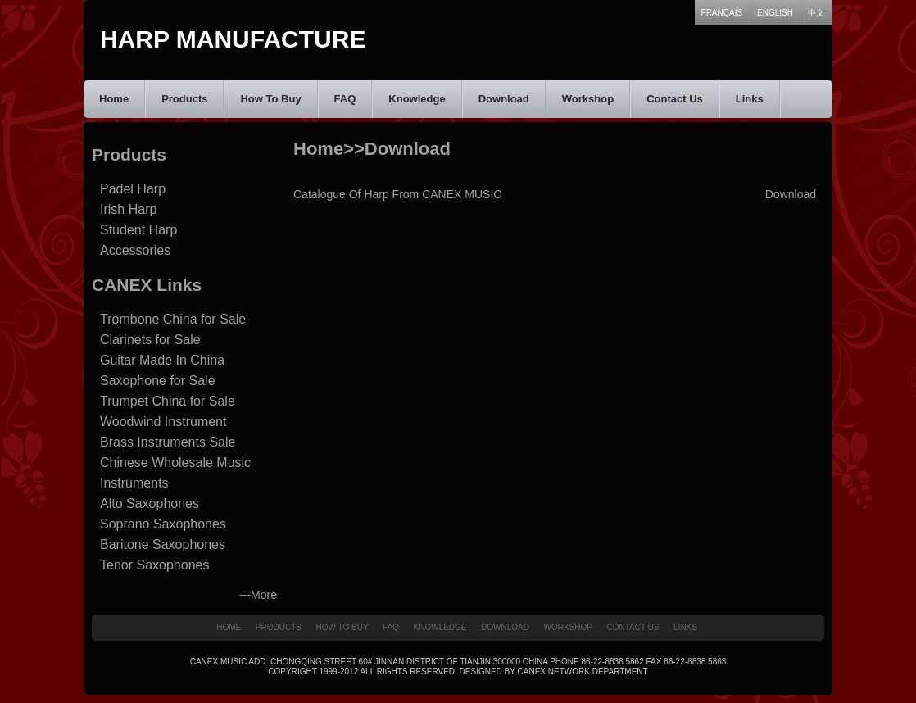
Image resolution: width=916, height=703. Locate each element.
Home (114, 99)
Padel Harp (133, 189)
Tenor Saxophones (154, 565)
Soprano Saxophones (163, 524)
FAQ (345, 99)
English (775, 12)
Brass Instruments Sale (167, 442)
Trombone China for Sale (173, 319)
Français (722, 12)
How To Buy (270, 99)
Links (750, 99)
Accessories (135, 250)
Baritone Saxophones (162, 544)
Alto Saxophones (149, 503)
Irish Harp (128, 209)
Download (503, 99)
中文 (816, 12)
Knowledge (416, 99)
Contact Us (674, 99)
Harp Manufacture (232, 38)
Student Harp (138, 230)
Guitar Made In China (162, 360)
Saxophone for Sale (157, 381)
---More (258, 594)
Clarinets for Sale (150, 340)
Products (184, 99)
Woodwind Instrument (163, 422)
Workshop (588, 99)
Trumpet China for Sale (167, 401)
